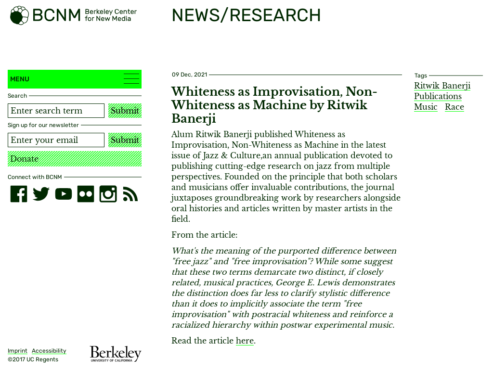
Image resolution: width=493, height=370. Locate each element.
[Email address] (56, 140)
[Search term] (56, 110)
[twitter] (41, 194)
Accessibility (49, 350)
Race (454, 107)
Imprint (17, 350)
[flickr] (86, 194)
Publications (438, 96)
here (245, 340)
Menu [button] (74, 79)
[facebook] (19, 194)
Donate (24, 159)
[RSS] (130, 194)
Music (426, 107)
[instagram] (108, 194)
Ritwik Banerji (442, 85)
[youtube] (63, 194)
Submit (125, 110)
